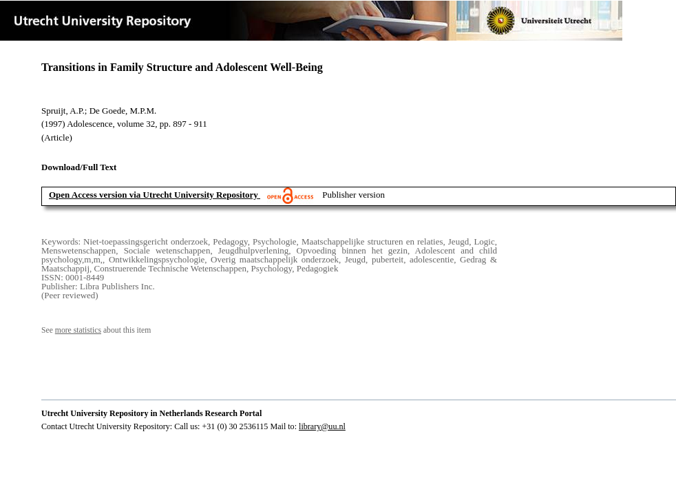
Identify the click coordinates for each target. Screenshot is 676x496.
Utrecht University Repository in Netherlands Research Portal (151, 413)
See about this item (96, 330)
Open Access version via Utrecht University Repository (153, 194)
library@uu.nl (322, 426)
